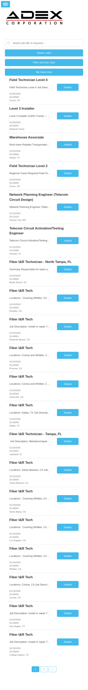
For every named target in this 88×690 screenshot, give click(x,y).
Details (68, 87)
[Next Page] (52, 669)
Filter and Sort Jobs (44, 62)
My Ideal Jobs (44, 72)
